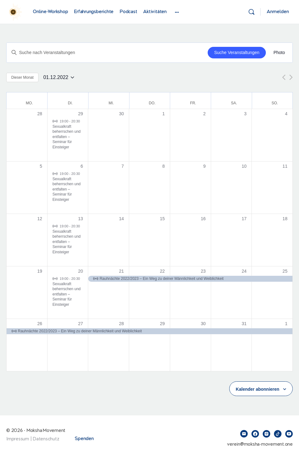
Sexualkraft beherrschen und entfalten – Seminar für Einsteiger (67, 136)
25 (284, 271)
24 (244, 271)
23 (203, 271)
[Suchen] (251, 12)
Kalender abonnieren (257, 389)
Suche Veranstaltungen (237, 52)
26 (39, 323)
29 (80, 113)
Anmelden (278, 12)
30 (203, 323)
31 (244, 323)
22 (162, 271)
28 (121, 323)
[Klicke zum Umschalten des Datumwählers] (58, 77)
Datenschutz (46, 439)
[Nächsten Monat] (291, 77)
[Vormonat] (284, 77)
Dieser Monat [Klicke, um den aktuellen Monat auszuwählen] (22, 77)
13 (80, 218)
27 (80, 323)
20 (80, 271)
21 (121, 271)
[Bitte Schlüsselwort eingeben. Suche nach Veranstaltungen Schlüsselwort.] (107, 52)
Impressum (17, 439)
